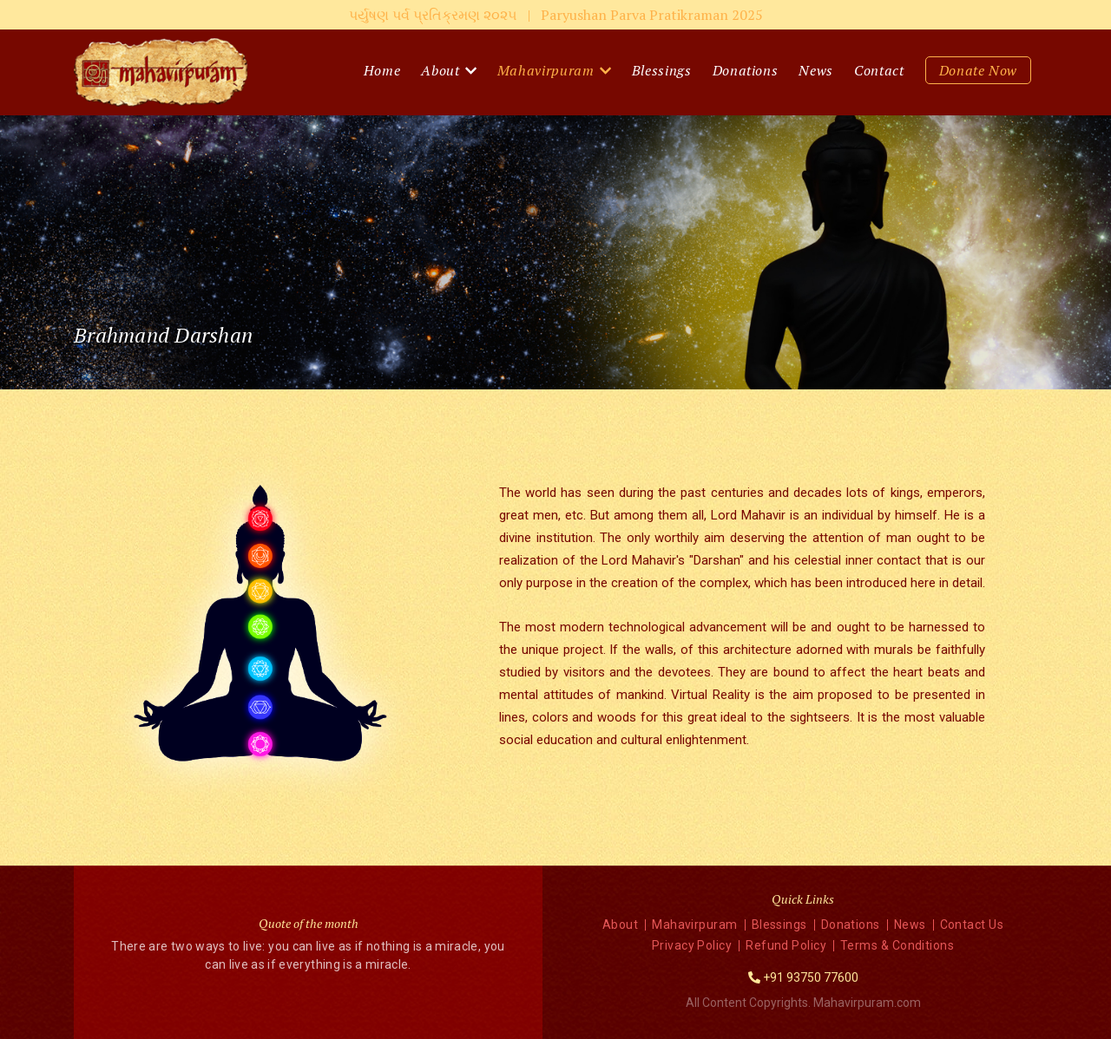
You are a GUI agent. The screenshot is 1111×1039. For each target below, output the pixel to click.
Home (382, 70)
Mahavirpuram (546, 70)
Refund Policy (786, 945)
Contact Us (972, 924)
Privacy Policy (692, 945)
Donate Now (978, 70)
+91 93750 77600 (810, 977)
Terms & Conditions (897, 945)
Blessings (662, 70)
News (816, 70)
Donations (746, 70)
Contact (879, 70)
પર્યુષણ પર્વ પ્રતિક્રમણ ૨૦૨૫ (556, 14)
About (440, 70)
